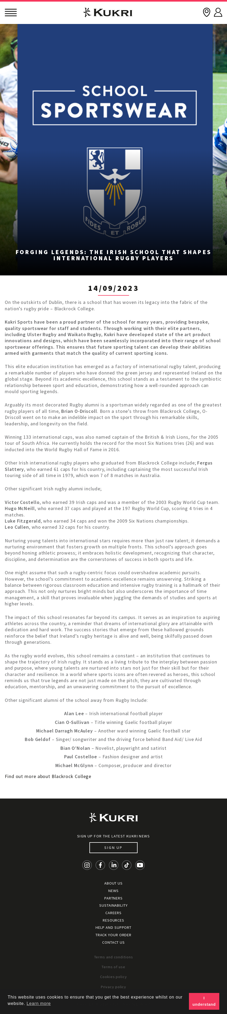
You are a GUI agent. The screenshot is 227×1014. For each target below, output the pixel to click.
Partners (113, 898)
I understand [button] (204, 1001)
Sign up (113, 847)
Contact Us (113, 942)
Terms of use (113, 966)
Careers (113, 912)
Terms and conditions (113, 957)
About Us (113, 883)
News (113, 890)
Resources (113, 920)
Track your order (113, 934)
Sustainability (113, 905)
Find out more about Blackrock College (48, 776)
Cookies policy (113, 976)
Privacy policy (113, 986)
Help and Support (113, 927)
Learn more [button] (39, 1003)
